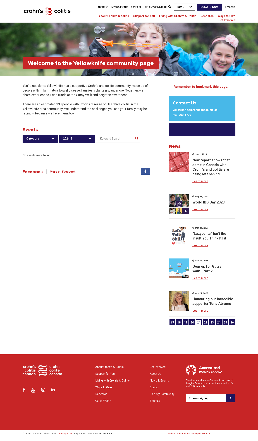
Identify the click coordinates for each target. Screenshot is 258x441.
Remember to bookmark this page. (201, 87)
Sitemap (155, 400)
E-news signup (198, 398)
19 (185, 322)
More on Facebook (62, 171)
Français (230, 7)
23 (212, 322)
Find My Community (156, 7)
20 (192, 322)
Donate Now (209, 7)
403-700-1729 (182, 115)
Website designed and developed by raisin (189, 433)
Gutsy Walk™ (103, 400)
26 (232, 322)
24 (218, 322)
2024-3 (67, 138)
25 (225, 322)
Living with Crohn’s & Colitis (177, 16)
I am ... (181, 7)
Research (207, 16)
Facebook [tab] (145, 171)
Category (32, 138)
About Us (103, 7)
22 (205, 322)
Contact (136, 7)
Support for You (144, 16)
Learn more (200, 181)
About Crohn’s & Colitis (109, 367)
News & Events (119, 7)
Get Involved (226, 20)
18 (179, 322)
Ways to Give (226, 16)
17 (172, 322)
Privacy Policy (65, 433)
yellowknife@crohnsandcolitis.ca (195, 110)
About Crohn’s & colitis (114, 16)
